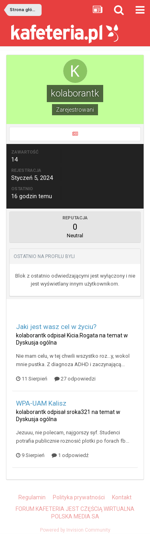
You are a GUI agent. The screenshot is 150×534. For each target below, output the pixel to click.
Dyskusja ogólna (36, 342)
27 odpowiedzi (75, 379)
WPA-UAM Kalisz (41, 403)
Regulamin (32, 497)
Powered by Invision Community (75, 530)
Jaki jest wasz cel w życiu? (56, 327)
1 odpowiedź (70, 455)
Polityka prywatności (79, 497)
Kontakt (122, 497)
